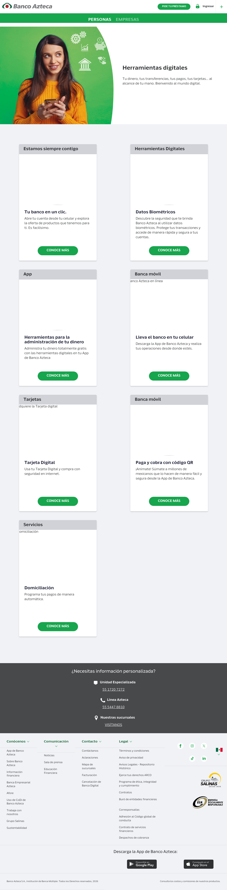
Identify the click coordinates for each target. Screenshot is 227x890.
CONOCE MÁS (58, 626)
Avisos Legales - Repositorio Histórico (137, 767)
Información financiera (15, 774)
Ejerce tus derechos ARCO (137, 775)
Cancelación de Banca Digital (92, 784)
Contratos (127, 793)
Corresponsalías (131, 810)
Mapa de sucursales (90, 767)
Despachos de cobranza (135, 838)
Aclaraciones (91, 758)
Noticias (51, 755)
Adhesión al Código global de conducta (137, 819)
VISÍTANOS (113, 725)
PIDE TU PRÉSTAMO (174, 6)
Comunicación (56, 744)
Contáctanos (92, 751)
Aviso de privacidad (133, 758)
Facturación (91, 775)
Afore (12, 793)
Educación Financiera (52, 771)
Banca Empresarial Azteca (18, 785)
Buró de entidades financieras (138, 801)
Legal (125, 741)
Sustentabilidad (18, 828)
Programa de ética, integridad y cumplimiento (138, 784)
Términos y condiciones (136, 751)
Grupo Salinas (17, 821)
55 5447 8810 (113, 707)
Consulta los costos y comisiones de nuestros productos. (190, 881)
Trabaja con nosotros (14, 812)
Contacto (92, 741)
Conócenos (18, 741)
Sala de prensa (55, 762)
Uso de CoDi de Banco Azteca (17, 802)
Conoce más (58, 250)
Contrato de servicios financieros (132, 829)
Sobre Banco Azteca (14, 763)
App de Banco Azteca (15, 753)
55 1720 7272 (113, 690)
